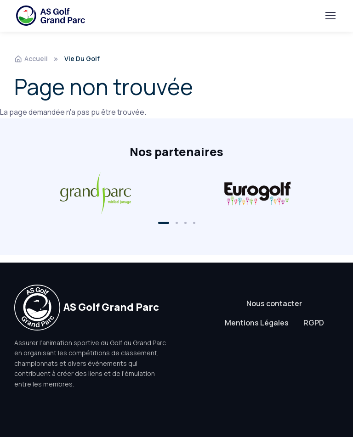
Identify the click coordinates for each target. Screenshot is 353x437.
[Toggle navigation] (330, 15)
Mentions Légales (257, 323)
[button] (163, 223)
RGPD (313, 323)
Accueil (31, 58)
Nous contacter (274, 303)
